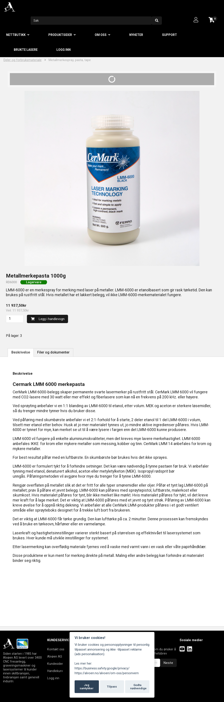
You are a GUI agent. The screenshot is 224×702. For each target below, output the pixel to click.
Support (169, 35)
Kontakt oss (55, 649)
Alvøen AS (54, 656)
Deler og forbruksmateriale (23, 60)
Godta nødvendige (138, 686)
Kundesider (55, 663)
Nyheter (136, 35)
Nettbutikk (16, 35)
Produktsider (60, 35)
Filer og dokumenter (53, 352)
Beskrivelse (20, 352)
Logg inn (63, 49)
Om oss (101, 35)
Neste (168, 663)
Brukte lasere (26, 49)
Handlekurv (55, 671)
